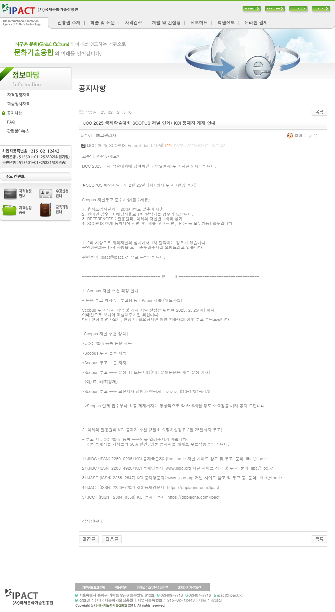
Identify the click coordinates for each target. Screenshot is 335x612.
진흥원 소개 (68, 22)
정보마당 (199, 22)
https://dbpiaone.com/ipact (193, 487)
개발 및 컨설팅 (166, 22)
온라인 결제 (256, 22)
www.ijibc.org (178, 468)
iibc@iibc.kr (257, 458)
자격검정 (133, 22)
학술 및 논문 (102, 22)
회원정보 (226, 22)
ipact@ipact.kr (114, 257)
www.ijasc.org (180, 477)
